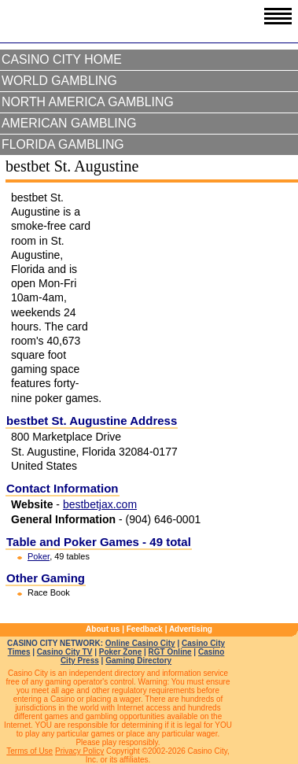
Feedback (145, 629)
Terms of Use (29, 751)
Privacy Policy (79, 751)
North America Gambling (88, 102)
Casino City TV (65, 652)
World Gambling (59, 80)
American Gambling (69, 123)
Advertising (190, 629)
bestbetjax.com (100, 504)
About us (103, 629)
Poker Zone (120, 652)
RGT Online (170, 652)
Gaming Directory (138, 660)
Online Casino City (140, 643)
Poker (39, 556)
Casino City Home (62, 59)
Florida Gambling (63, 144)
